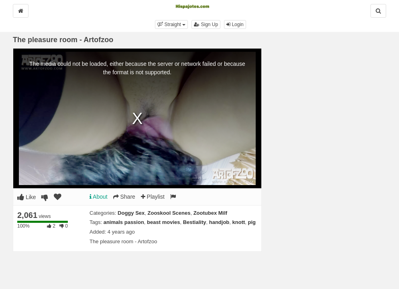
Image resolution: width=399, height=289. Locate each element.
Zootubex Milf (210, 213)
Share (124, 196)
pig (252, 222)
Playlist (153, 196)
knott (238, 222)
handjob (219, 222)
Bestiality (194, 222)
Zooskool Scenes (169, 213)
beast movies (163, 222)
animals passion (124, 222)
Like (26, 197)
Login (235, 24)
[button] (171, 24)
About (99, 196)
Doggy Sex (131, 213)
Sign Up (206, 24)
